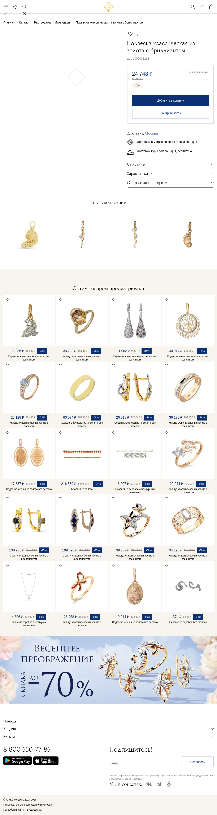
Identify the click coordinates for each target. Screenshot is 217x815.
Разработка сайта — (15, 809)
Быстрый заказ (170, 113)
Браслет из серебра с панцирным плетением (135, 491)
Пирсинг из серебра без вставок (188, 622)
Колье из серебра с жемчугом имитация (29, 624)
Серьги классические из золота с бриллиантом (29, 557)
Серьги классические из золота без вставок (135, 424)
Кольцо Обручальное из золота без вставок (82, 424)
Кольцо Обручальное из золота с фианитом (188, 424)
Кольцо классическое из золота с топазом (29, 424)
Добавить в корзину (170, 100)
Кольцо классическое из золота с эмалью (82, 624)
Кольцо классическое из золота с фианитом (82, 358)
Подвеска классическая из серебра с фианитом (135, 358)
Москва (15, 6)
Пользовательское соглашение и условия (27, 804)
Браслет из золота (82, 489)
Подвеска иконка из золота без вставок (29, 489)
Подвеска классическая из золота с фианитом (29, 358)
